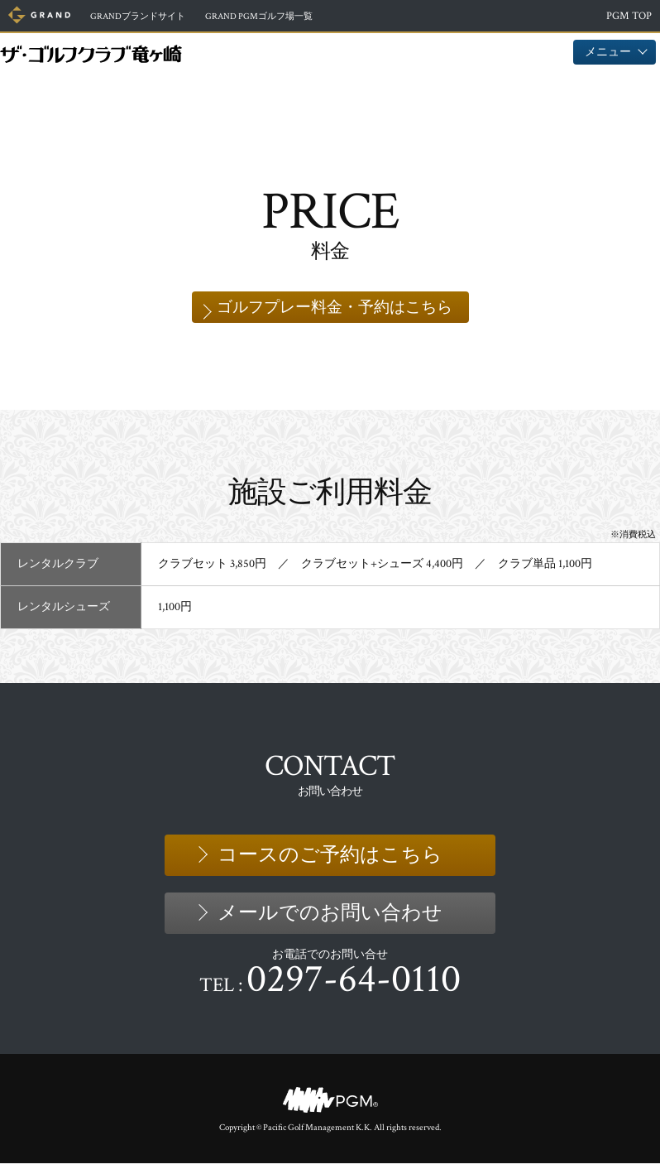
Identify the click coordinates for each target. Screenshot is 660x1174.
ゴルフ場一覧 (295, 16)
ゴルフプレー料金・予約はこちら (334, 311)
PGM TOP (629, 16)
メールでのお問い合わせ (330, 923)
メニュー (614, 52)
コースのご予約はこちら (330, 865)
